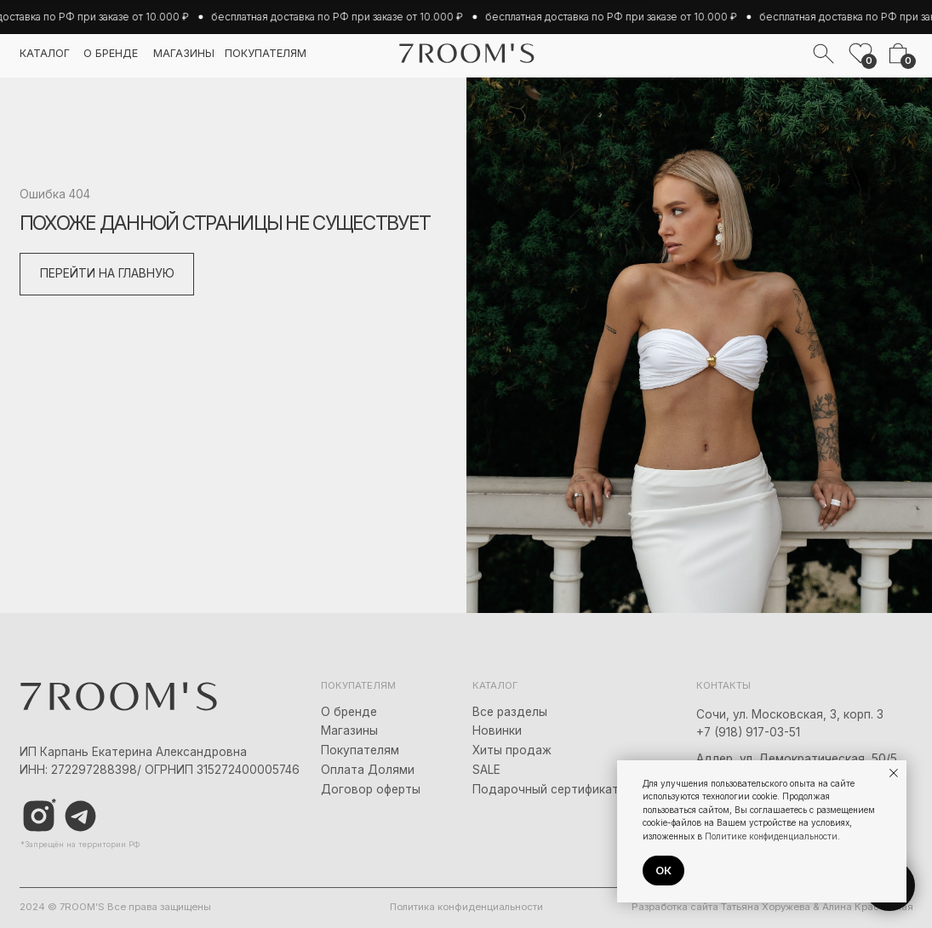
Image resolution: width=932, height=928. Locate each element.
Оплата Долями (368, 769)
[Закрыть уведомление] (893, 773)
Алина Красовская (867, 907)
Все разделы (509, 712)
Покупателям (360, 750)
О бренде (349, 712)
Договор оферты (370, 789)
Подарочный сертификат (545, 789)
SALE (486, 769)
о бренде (110, 53)
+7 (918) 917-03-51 (748, 732)
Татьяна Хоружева (765, 907)
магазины (183, 53)
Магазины (349, 730)
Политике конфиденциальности (771, 836)
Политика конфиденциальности (466, 907)
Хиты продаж (512, 750)
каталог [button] (45, 53)
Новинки (497, 730)
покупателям (265, 53)
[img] (80, 816)
